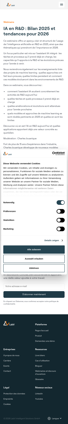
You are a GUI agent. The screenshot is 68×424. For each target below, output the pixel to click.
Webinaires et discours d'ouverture (45, 372)
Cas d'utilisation (42, 360)
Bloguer (38, 366)
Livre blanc (40, 355)
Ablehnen (34, 268)
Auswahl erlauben (34, 258)
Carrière (7, 360)
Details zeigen (51, 240)
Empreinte (8, 399)
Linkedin (39, 393)
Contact (7, 371)
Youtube (39, 399)
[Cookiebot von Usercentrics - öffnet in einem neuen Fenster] (52, 153)
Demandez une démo (45, 341)
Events (6, 366)
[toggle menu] (61, 4)
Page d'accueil (41, 330)
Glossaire (39, 379)
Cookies (7, 404)
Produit (38, 335)
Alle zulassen (34, 249)
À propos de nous (11, 355)
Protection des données (14, 393)
